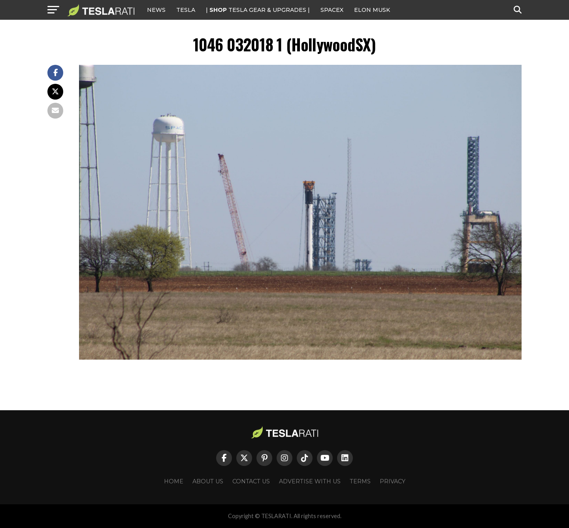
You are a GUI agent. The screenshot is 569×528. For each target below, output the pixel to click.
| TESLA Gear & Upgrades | (258, 9)
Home (173, 481)
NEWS (156, 9)
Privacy (392, 481)
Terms (360, 481)
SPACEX (331, 9)
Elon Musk (372, 9)
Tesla (185, 9)
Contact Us (251, 481)
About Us (207, 481)
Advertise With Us (310, 481)
